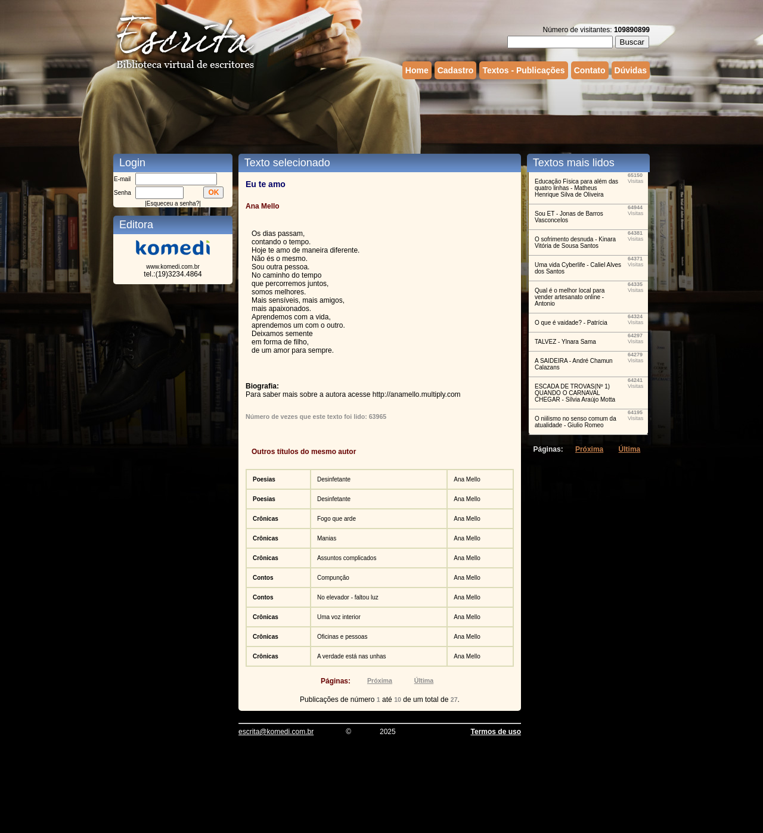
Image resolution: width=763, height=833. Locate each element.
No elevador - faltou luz (348, 597)
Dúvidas (631, 70)
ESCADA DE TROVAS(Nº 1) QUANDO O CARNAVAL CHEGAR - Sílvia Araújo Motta (575, 393)
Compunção (333, 577)
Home (417, 70)
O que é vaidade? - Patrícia (571, 322)
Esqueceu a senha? (173, 203)
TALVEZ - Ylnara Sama (565, 341)
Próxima (379, 680)
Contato (590, 70)
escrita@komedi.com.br (276, 732)
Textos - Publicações (523, 70)
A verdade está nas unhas (351, 656)
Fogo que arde (336, 518)
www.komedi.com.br (172, 266)
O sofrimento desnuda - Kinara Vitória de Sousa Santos (575, 242)
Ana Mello (467, 479)
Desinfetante (334, 479)
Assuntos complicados (347, 558)
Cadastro (456, 70)
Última (424, 680)
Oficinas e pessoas (342, 636)
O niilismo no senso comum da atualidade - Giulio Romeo (575, 421)
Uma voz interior (339, 617)
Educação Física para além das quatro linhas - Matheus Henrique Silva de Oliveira (576, 188)
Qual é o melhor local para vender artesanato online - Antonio (569, 297)
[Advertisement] (381, 115)
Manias (326, 538)
